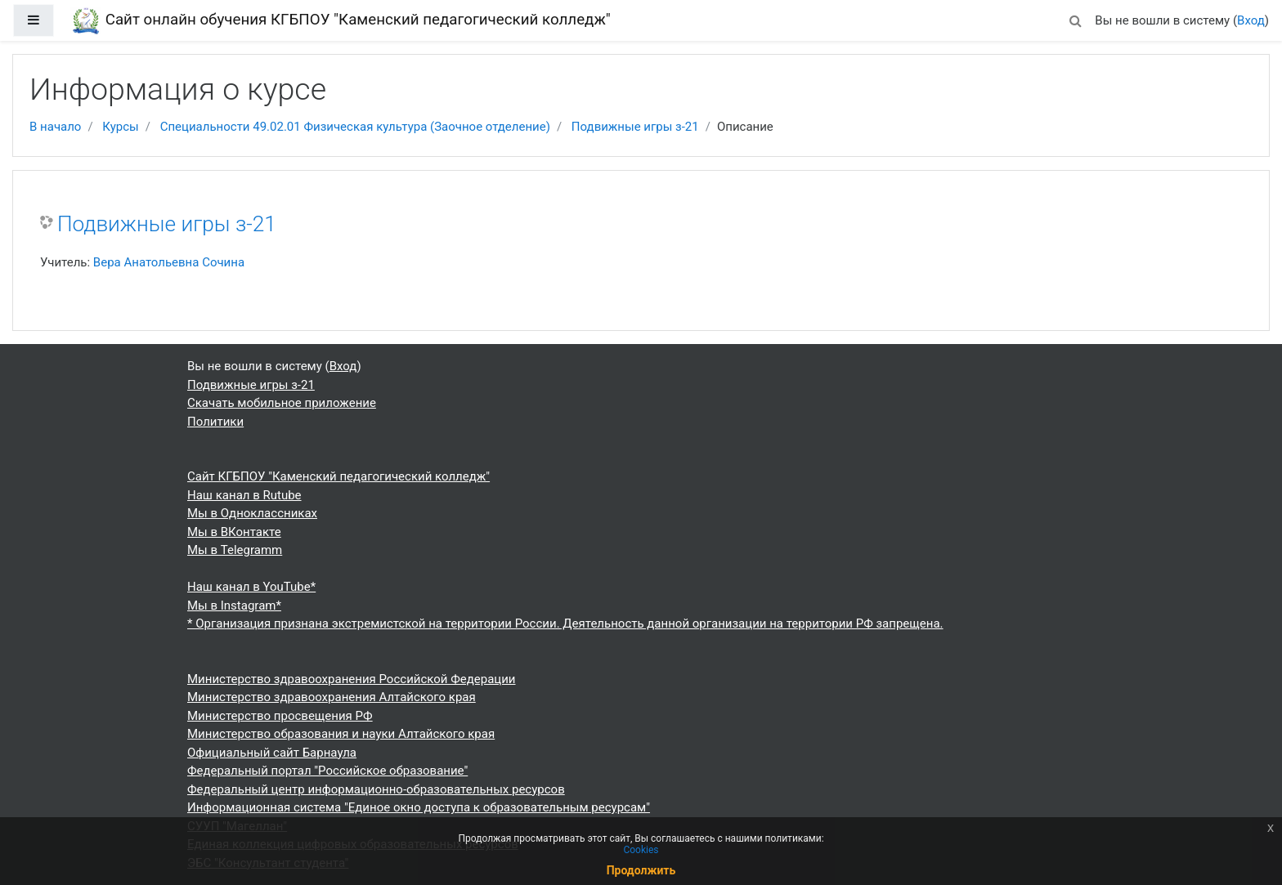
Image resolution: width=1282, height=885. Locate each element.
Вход (1251, 20)
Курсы (120, 126)
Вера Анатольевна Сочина (168, 262)
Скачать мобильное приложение (281, 403)
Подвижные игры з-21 (635, 126)
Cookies (640, 850)
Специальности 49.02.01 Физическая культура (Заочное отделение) (355, 126)
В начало (55, 126)
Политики (215, 421)
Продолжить (641, 870)
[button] (1075, 18)
